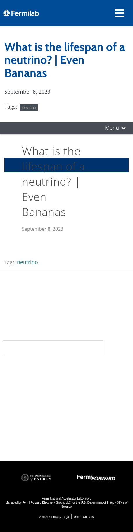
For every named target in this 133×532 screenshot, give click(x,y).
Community (21, 380)
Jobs (8, 442)
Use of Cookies (84, 517)
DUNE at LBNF (87, 379)
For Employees (23, 426)
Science (81, 369)
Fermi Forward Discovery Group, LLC (46, 502)
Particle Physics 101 (94, 419)
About (13, 369)
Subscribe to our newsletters (53, 347)
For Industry (19, 434)
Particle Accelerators (96, 395)
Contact (17, 404)
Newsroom (21, 392)
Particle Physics (89, 387)
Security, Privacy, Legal (54, 517)
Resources (21, 416)
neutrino (29, 107)
